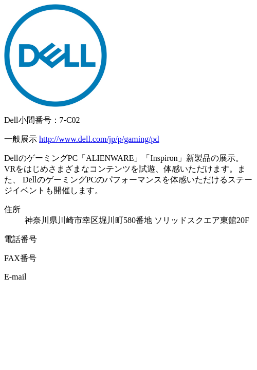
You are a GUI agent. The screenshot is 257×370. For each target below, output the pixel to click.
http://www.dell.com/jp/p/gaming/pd (99, 139)
